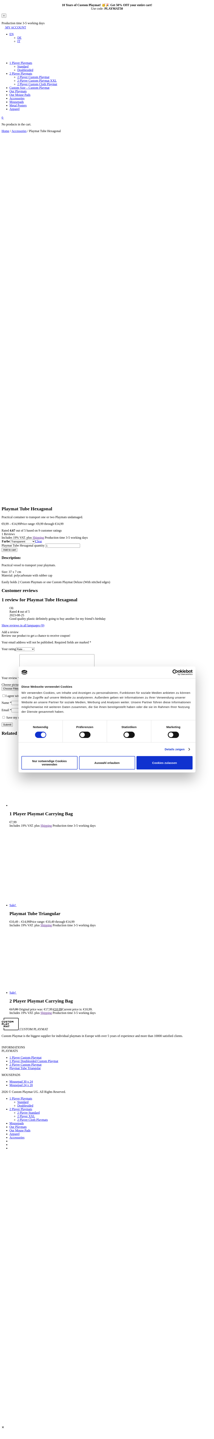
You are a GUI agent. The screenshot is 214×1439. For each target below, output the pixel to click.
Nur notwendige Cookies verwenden (49, 762)
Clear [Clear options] (38, 541)
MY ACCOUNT (14, 27)
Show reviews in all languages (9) (23, 625)
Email (6, 714)
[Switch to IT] (18, 41)
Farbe (6, 541)
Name (6, 707)
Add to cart (9, 549)
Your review (10, 682)
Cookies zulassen (164, 762)
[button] (11, 34)
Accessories (19, 131)
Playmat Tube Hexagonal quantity (23, 545)
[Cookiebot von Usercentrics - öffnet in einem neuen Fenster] (175, 672)
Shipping (38, 537)
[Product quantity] (62, 546)
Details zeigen (174, 749)
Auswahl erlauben (107, 762)
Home (5, 131)
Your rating (9, 649)
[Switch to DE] (19, 37)
